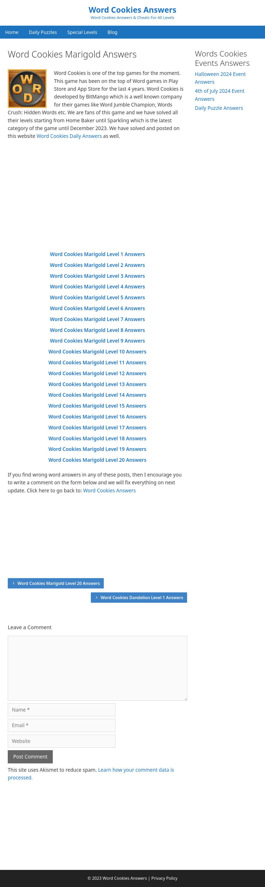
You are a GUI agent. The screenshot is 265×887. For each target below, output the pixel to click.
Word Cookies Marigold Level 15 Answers (97, 405)
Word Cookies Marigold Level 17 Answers (97, 427)
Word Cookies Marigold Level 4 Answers (97, 286)
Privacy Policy (164, 878)
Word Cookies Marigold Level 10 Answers (97, 351)
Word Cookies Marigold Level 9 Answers (97, 340)
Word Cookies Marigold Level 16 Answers (97, 416)
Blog (112, 32)
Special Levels (82, 32)
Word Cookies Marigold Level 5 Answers (97, 297)
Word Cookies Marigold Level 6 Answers (97, 308)
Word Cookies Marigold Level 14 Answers (97, 395)
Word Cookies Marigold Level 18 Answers (97, 438)
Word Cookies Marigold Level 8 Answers (97, 330)
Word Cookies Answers (132, 9)
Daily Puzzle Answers (219, 108)
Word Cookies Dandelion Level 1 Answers (142, 597)
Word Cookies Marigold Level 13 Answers (97, 384)
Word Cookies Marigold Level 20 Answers (97, 460)
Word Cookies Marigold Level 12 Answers (97, 373)
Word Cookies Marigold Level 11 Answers (97, 362)
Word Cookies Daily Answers (69, 136)
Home (11, 32)
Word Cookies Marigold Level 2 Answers (97, 265)
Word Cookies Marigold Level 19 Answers (97, 449)
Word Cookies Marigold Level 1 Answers (97, 254)
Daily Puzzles (43, 32)
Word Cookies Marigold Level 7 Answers (97, 319)
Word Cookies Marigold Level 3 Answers (97, 276)
